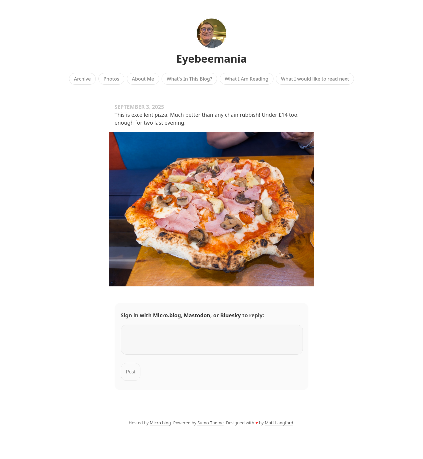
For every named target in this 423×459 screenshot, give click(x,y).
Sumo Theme (210, 426)
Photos (111, 79)
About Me (143, 79)
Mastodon (197, 315)
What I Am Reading (246, 79)
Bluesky (230, 315)
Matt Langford (279, 426)
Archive (82, 79)
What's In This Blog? (189, 79)
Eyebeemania (211, 58)
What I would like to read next (315, 79)
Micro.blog (167, 315)
